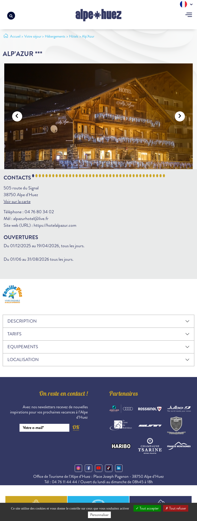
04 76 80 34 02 (39, 212)
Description (22, 321)
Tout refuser (175, 508)
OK (75, 427)
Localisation (23, 359)
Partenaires (123, 394)
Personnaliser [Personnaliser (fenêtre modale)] (99, 514)
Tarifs (14, 334)
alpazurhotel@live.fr (30, 218)
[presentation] (54, 444)
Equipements (22, 347)
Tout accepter (147, 508)
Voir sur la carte (17, 201)
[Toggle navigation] (188, 15)
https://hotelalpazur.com (55, 225)
